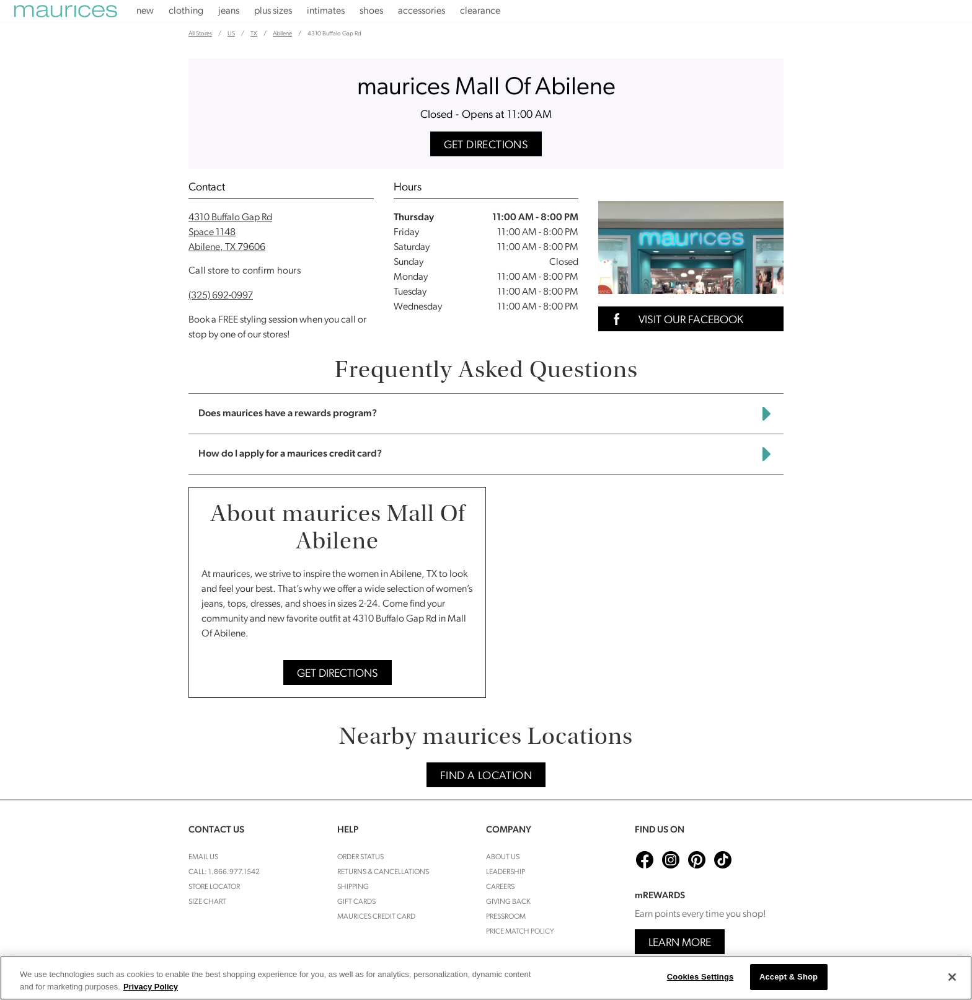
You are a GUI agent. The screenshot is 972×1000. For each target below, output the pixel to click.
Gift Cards (356, 902)
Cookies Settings (700, 976)
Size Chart (207, 902)
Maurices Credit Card (376, 917)
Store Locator (214, 887)
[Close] (952, 977)
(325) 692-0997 (220, 296)
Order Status (360, 857)
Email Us (203, 857)
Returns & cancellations (383, 872)
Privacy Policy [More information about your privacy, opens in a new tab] (150, 986)
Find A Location (486, 776)
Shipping (353, 887)
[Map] (639, 592)
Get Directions (486, 145)
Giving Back (508, 902)
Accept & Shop (788, 976)
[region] (486, 978)
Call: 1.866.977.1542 (224, 872)
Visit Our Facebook (674, 319)
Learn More (679, 943)
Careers (500, 887)
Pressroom (506, 917)
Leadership (505, 872)
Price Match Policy (520, 931)
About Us (502, 857)
